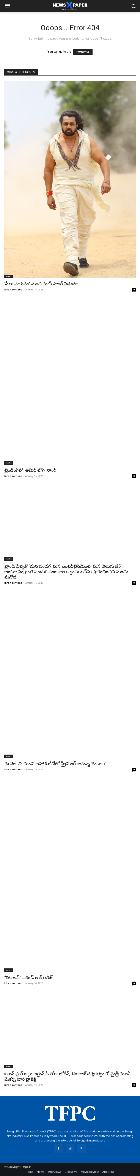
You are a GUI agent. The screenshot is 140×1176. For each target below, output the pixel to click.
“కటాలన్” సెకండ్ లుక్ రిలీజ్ (28, 977)
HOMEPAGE (82, 51)
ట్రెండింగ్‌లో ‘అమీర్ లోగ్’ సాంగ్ (30, 470)
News (9, 276)
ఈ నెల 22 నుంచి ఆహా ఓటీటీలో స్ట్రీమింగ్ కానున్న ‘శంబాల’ (55, 763)
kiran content (13, 289)
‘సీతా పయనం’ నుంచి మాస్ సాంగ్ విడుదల (41, 283)
